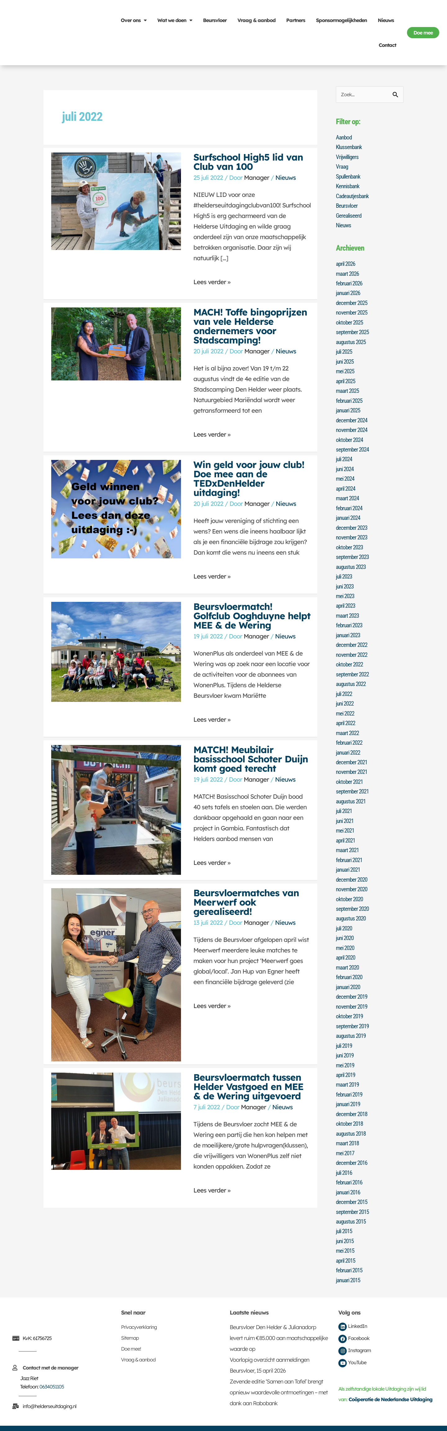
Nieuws (386, 20)
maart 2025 (348, 388)
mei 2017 (346, 1139)
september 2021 (353, 782)
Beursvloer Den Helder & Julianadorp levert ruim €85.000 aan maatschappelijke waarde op (279, 1321)
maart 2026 (348, 272)
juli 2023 (345, 571)
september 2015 (353, 1196)
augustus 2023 (352, 561)
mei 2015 (346, 1235)
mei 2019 (346, 1052)
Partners (295, 20)
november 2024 (353, 426)
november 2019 (353, 994)
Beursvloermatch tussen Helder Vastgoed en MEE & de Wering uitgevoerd (248, 1086)
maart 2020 (348, 956)
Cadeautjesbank (353, 195)
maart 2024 (348, 493)
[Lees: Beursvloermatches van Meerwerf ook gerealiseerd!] (116, 974)
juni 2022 (346, 696)
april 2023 (347, 599)
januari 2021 (349, 859)
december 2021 (353, 753)
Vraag (342, 166)
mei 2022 (346, 705)
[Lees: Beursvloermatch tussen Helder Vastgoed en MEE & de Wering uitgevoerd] (116, 1120)
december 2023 (353, 522)
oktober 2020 (350, 888)
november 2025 (353, 311)
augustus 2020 (352, 907)
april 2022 (347, 715)
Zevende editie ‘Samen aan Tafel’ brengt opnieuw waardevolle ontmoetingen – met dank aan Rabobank (279, 1376)
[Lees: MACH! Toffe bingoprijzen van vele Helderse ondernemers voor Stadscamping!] (116, 343)
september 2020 (353, 898)
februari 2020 (350, 965)
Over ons (134, 20)
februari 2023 (350, 619)
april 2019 (347, 1061)
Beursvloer (215, 20)
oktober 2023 (350, 542)
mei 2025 (346, 368)
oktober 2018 (350, 1110)
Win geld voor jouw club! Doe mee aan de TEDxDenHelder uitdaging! (248, 478)
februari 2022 (350, 734)
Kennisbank (349, 185)
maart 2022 (348, 725)
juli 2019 (345, 1033)
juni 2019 (346, 1042)
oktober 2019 (350, 1004)
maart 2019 (348, 1071)
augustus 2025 (352, 339)
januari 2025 (349, 407)
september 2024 (353, 445)
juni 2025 (346, 359)
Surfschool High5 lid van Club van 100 (248, 161)
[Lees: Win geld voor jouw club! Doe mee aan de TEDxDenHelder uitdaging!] (116, 508)
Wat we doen (174, 20)
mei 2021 (346, 821)
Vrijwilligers (348, 157)
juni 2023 (346, 580)
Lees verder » (211, 279)
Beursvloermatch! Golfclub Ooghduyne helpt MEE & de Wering (251, 616)
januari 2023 (349, 628)
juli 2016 (345, 1158)
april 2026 (347, 262)
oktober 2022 (350, 657)
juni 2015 (346, 1225)
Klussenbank (350, 147)
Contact (387, 45)
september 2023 (353, 551)
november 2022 (353, 648)
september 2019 (353, 1013)
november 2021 (353, 763)
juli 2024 (345, 455)
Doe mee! (131, 1332)
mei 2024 (346, 474)
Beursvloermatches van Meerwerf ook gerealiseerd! (246, 902)
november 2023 (353, 532)
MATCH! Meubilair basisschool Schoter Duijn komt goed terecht (250, 759)
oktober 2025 (350, 320)
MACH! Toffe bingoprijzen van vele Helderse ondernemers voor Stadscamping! (250, 326)
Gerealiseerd (349, 214)
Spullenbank (349, 176)
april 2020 (347, 946)
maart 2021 (348, 840)
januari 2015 (349, 1264)
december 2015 (353, 1187)
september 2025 (353, 330)
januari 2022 (349, 744)
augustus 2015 (352, 1206)
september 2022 (353, 667)
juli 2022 (345, 686)
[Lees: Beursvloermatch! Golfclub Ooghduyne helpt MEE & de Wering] (116, 651)
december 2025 (353, 301)
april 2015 (347, 1244)
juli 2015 (345, 1216)
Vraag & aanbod (256, 20)
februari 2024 (350, 503)
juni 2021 (346, 811)
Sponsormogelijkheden (341, 20)
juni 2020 (346, 927)
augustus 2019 (352, 1023)
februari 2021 (350, 850)
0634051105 (51, 1370)
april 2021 (347, 830)
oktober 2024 (350, 436)
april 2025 (347, 378)
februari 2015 (350, 1254)
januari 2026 (349, 291)
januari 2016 (349, 1177)
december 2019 (353, 984)
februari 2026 (350, 282)
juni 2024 (346, 465)
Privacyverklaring (139, 1311)
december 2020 (353, 869)
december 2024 (353, 416)
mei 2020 (346, 936)
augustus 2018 (352, 1119)
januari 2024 (349, 513)
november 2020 (353, 879)
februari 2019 (350, 1081)
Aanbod (344, 137)
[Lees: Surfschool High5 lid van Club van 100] (116, 200)
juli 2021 (345, 802)
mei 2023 (346, 590)
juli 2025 (345, 349)
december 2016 (353, 1148)
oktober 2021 (350, 773)
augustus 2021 (352, 792)
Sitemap (130, 1322)
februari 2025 (350, 397)
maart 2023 (348, 609)
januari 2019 (349, 1090)
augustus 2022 (352, 676)
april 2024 (347, 484)
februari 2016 (350, 1167)
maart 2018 (348, 1129)
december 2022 (353, 638)
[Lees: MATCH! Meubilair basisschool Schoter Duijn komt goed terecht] (116, 809)
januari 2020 (349, 975)
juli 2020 (345, 917)
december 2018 (353, 1100)
